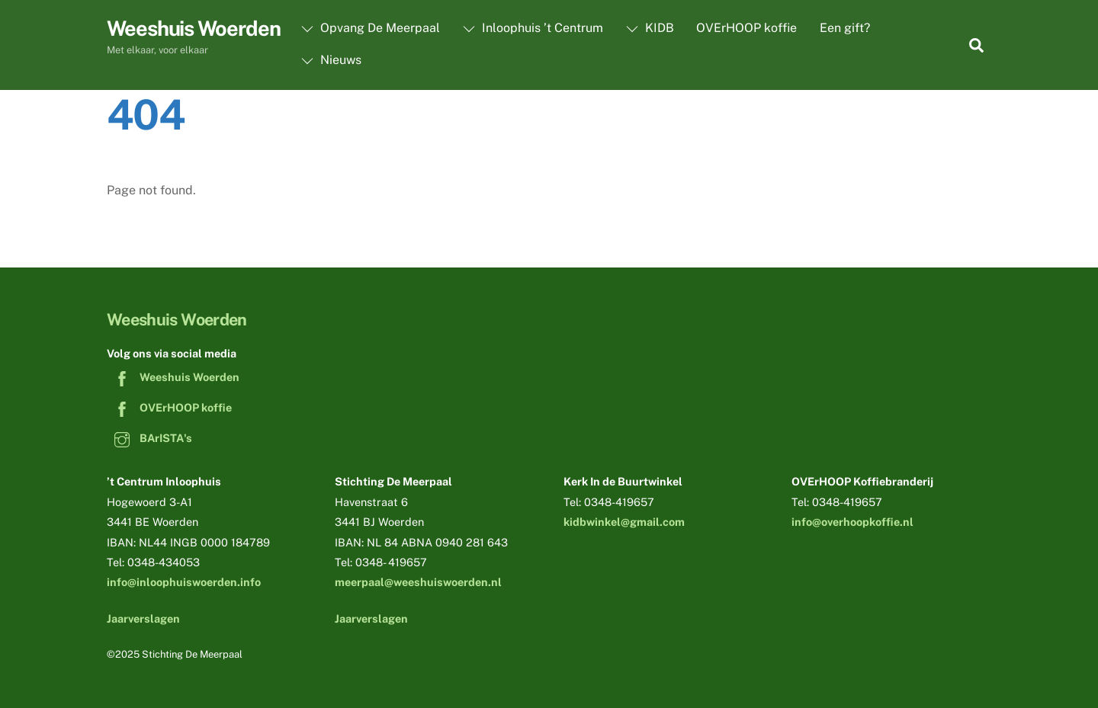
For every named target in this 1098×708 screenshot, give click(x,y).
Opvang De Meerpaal (370, 28)
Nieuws (331, 60)
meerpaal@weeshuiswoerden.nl (418, 581)
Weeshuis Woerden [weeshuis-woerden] (173, 376)
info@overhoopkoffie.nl (852, 521)
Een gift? (845, 28)
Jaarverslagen (143, 618)
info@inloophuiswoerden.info (184, 581)
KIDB (650, 28)
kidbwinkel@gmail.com (624, 521)
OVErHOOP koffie (746, 28)
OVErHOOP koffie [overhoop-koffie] (169, 407)
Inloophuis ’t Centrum (533, 28)
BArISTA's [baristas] (149, 437)
